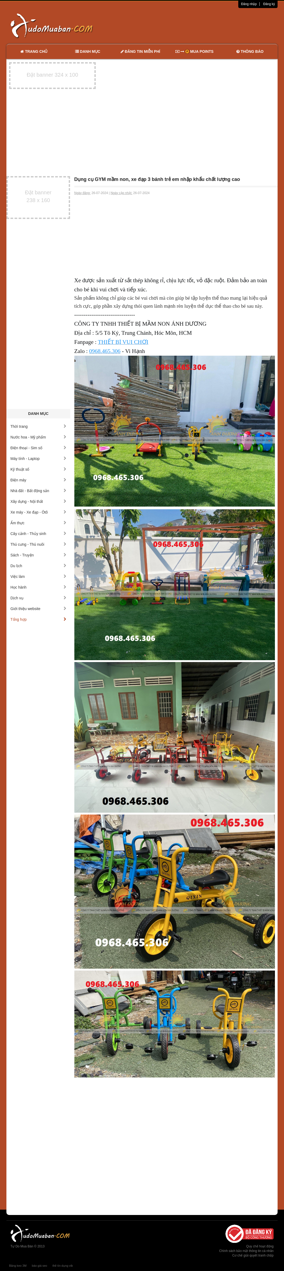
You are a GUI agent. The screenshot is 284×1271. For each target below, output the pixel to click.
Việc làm (38, 576)
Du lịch (38, 566)
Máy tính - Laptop (38, 458)
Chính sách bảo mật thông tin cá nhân (246, 1251)
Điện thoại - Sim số (38, 448)
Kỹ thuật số (38, 469)
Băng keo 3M (17, 1265)
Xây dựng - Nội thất (38, 501)
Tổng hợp (38, 619)
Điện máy (38, 480)
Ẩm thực (38, 523)
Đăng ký (269, 4)
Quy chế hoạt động (260, 1246)
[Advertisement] (198, 25)
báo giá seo (39, 1265)
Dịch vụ (38, 598)
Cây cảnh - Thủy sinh (38, 534)
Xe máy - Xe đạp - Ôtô (38, 512)
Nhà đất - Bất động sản (38, 491)
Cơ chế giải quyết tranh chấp (253, 1255)
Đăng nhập (249, 4)
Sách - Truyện (38, 555)
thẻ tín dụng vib (62, 1265)
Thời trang (38, 426)
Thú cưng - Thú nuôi (38, 544)
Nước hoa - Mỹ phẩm (38, 437)
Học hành (38, 587)
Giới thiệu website (38, 609)
